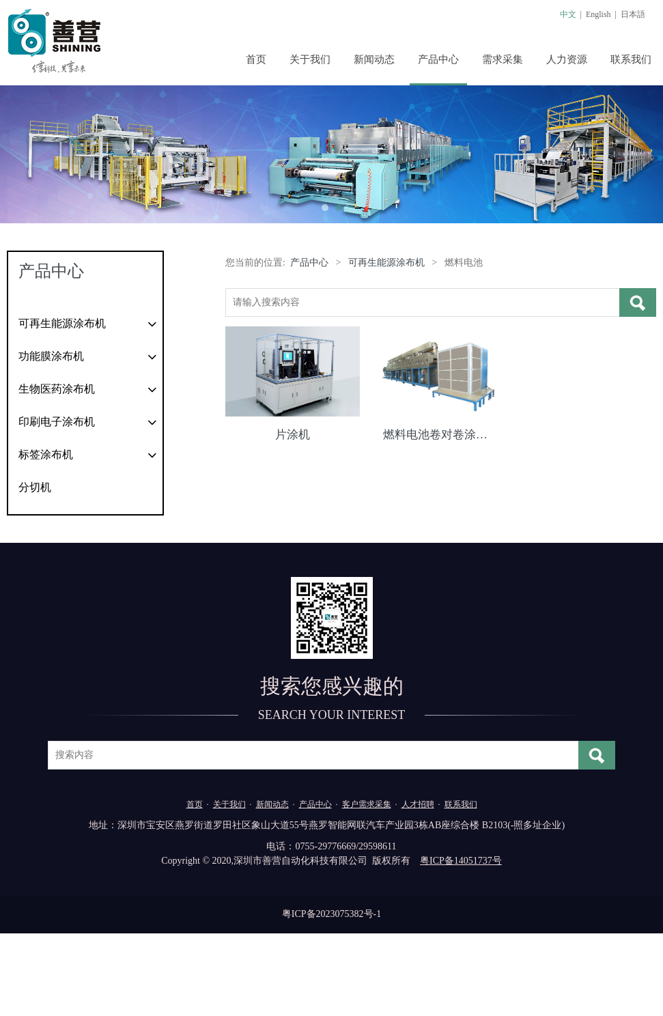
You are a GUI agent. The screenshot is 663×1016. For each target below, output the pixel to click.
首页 (256, 59)
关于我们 (310, 59)
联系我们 (630, 59)
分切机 (34, 570)
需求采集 (502, 59)
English (598, 14)
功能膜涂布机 (51, 438)
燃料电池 (38, 408)
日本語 (633, 14)
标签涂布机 (45, 537)
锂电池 (33, 380)
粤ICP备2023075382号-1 (331, 996)
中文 (568, 14)
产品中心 (438, 59)
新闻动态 (374, 59)
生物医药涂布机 (56, 471)
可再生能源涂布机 (62, 323)
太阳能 (33, 353)
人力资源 (566, 59)
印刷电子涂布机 (56, 504)
